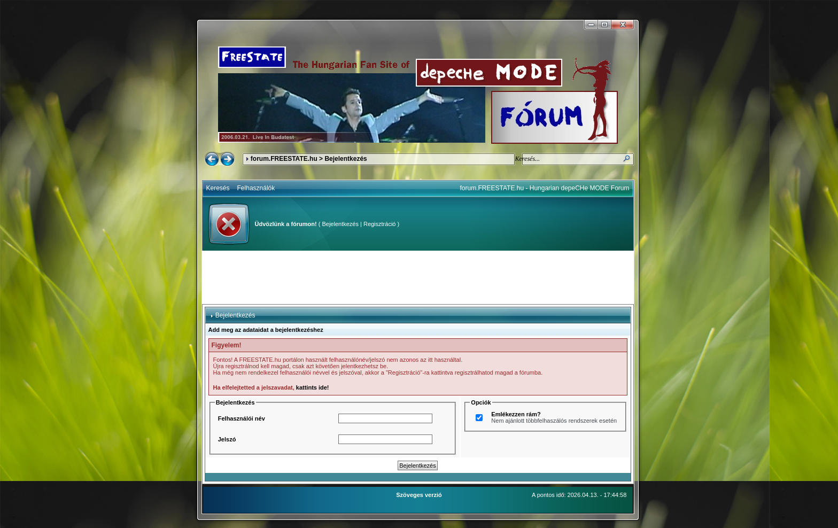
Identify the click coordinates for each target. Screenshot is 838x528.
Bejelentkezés (340, 224)
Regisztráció (379, 224)
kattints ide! (312, 387)
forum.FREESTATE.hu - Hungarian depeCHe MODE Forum (545, 188)
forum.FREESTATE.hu (284, 158)
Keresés (218, 188)
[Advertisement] (417, 277)
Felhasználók (256, 188)
